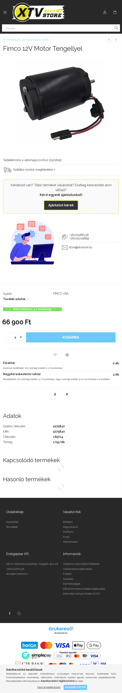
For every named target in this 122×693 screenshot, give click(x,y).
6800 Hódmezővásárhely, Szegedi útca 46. (32, 563)
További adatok (14, 299)
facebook (9, 613)
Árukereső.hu (60, 633)
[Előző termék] (109, 40)
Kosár (66, 536)
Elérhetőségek (71, 583)
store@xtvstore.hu (80, 247)
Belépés (68, 521)
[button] (55, 355)
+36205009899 (79, 238)
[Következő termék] (116, 40)
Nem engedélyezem (49, 687)
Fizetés (67, 573)
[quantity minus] (10, 337)
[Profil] (105, 12)
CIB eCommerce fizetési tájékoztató (84, 588)
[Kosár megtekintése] (115, 12)
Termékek (12, 526)
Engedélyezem (75, 687)
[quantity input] (15, 337)
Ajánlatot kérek (61, 205)
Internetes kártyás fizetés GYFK (81, 593)
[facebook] (55, 394)
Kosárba (70, 337)
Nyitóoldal (12, 521)
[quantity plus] (21, 337)
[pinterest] (67, 394)
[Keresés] (61, 28)
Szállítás (68, 578)
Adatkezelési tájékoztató (77, 568)
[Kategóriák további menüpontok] (5, 12)
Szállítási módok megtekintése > (34, 169)
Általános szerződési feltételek (81, 563)
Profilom (68, 531)
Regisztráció (70, 526)
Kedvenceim (70, 541)
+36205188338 (79, 235)
